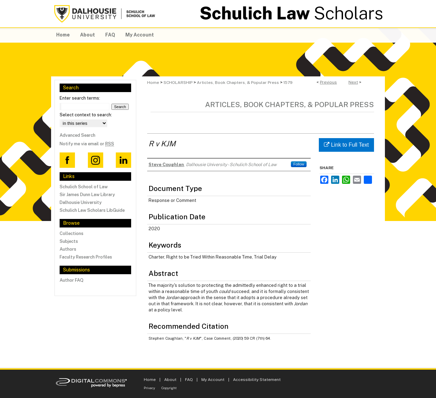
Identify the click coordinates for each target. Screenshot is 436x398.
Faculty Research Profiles (86, 257)
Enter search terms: (80, 98)
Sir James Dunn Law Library (87, 194)
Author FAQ (71, 280)
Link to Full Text (346, 145)
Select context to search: (86, 114)
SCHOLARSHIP (178, 82)
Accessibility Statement (257, 379)
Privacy (149, 388)
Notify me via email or (87, 143)
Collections (71, 233)
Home (153, 82)
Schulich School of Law (84, 186)
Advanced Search (77, 135)
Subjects (69, 241)
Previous (328, 82)
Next (353, 82)
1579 (288, 82)
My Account (212, 379)
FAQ (189, 379)
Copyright (169, 388)
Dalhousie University (81, 202)
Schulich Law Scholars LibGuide (92, 210)
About (170, 379)
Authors (68, 249)
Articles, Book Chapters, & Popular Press (238, 82)
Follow (298, 164)
